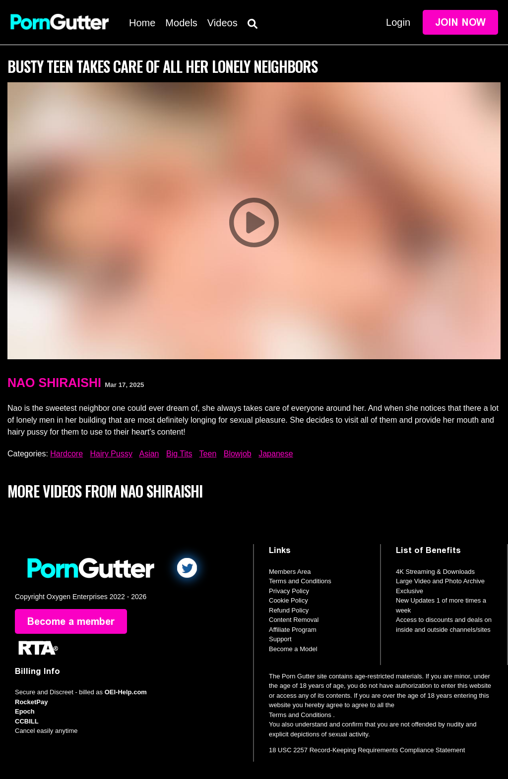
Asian (149, 453)
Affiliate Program (293, 629)
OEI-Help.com (126, 692)
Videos (222, 22)
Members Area (290, 571)
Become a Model (293, 649)
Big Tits (179, 453)
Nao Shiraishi (54, 383)
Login (398, 22)
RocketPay (31, 702)
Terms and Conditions (300, 581)
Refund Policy (289, 610)
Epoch (25, 711)
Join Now (460, 22)
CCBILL (27, 721)
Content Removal (293, 619)
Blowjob (238, 453)
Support (280, 639)
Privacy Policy (289, 591)
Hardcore (66, 453)
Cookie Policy (288, 600)
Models (181, 22)
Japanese (275, 453)
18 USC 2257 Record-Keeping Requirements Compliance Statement (367, 750)
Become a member (71, 621)
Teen (208, 453)
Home (142, 22)
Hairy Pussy (111, 453)
